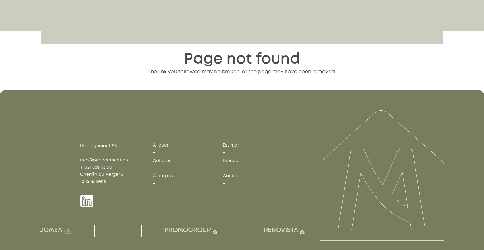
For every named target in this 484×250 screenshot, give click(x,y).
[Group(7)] (191, 231)
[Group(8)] (284, 231)
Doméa (231, 161)
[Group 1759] (124, 26)
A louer (160, 145)
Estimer (231, 145)
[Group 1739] (86, 201)
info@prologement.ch (104, 160)
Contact (232, 176)
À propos (163, 176)
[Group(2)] (55, 231)
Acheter (162, 161)
